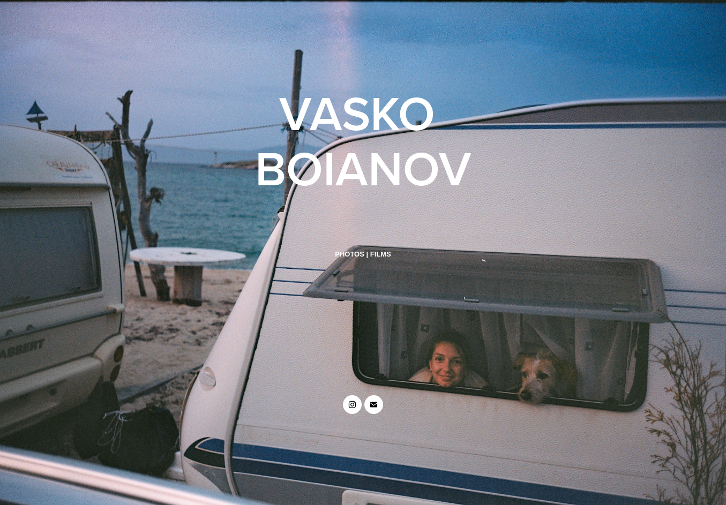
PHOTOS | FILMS (363, 254)
